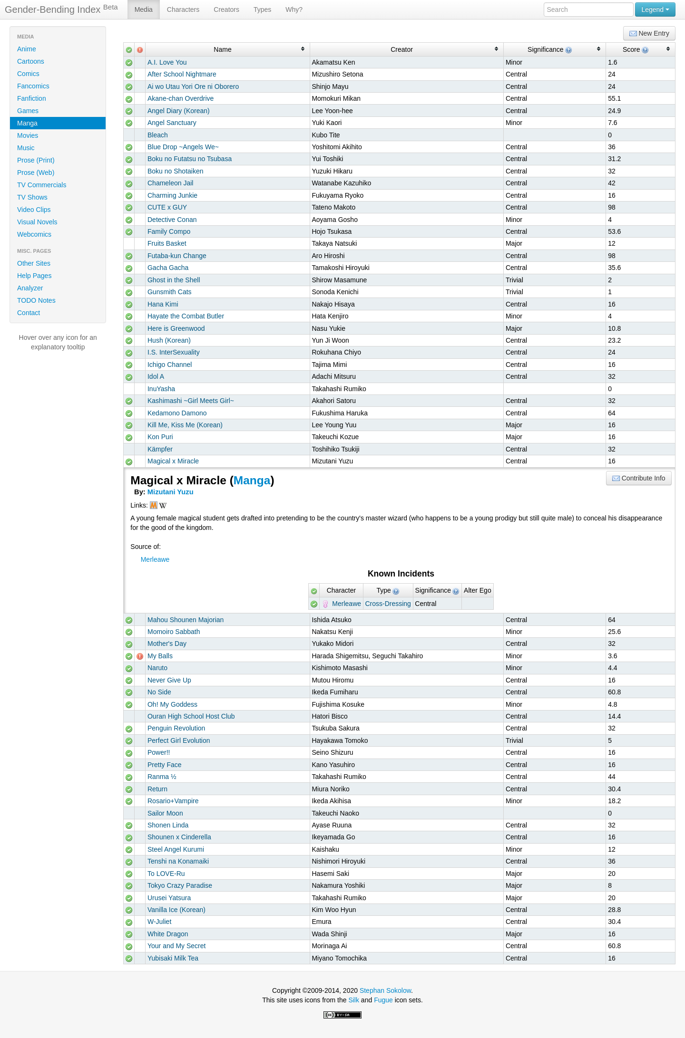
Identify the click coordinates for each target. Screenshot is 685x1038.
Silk (353, 1000)
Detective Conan (172, 219)
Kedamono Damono (177, 413)
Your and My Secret (176, 946)
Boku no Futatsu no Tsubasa (189, 159)
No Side (159, 692)
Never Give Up (169, 680)
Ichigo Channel (169, 364)
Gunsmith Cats (169, 292)
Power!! (158, 752)
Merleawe (155, 559)
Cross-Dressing (388, 603)
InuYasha (161, 389)
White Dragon (167, 934)
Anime (26, 49)
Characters (183, 9)
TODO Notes (36, 300)
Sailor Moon (165, 813)
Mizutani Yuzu (170, 492)
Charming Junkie (172, 195)
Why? (294, 9)
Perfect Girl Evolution (178, 740)
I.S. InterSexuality (173, 352)
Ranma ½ (161, 776)
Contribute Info (638, 478)
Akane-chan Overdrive (180, 98)
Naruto (157, 668)
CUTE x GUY (167, 207)
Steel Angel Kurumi (175, 849)
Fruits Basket (166, 243)
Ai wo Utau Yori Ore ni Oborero (193, 86)
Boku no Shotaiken (175, 171)
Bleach (157, 135)
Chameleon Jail (170, 183)
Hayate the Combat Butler (185, 316)
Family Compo (168, 231)
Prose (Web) (35, 172)
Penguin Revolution (176, 728)
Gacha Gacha (167, 267)
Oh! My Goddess (172, 704)
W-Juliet (159, 921)
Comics (28, 73)
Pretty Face (164, 765)
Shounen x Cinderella (179, 837)
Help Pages (34, 275)
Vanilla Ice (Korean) (176, 909)
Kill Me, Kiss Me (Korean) (185, 425)
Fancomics (33, 86)
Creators (226, 9)
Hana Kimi (162, 304)
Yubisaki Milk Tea (172, 958)
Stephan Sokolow (385, 990)
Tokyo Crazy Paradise (179, 885)
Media (144, 9)
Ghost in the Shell (173, 280)
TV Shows (32, 197)
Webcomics (34, 234)
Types (262, 9)
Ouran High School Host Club (191, 716)
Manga (27, 123)
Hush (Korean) (169, 340)
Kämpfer (160, 449)
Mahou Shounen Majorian (185, 620)
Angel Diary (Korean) (178, 111)
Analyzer (30, 288)
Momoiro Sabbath (173, 631)
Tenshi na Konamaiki (178, 861)
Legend (655, 9)
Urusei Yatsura (169, 898)
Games (28, 111)
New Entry (649, 33)
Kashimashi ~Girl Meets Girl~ (190, 400)
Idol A (155, 376)
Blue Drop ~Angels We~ (183, 147)
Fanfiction (31, 98)
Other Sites (33, 263)
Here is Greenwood (176, 328)
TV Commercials (41, 185)
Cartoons (30, 61)
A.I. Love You (167, 62)
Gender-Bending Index (61, 9)
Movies (27, 135)
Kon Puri (160, 437)
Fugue (383, 1000)
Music (26, 148)
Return (157, 789)
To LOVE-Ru (166, 873)
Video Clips (34, 209)
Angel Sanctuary (171, 122)
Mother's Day (166, 643)
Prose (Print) (36, 160)
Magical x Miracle (173, 461)
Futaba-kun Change (176, 256)
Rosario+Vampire (173, 801)
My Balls (160, 656)
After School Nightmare (181, 74)
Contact (28, 313)
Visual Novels (37, 222)
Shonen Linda (167, 825)
